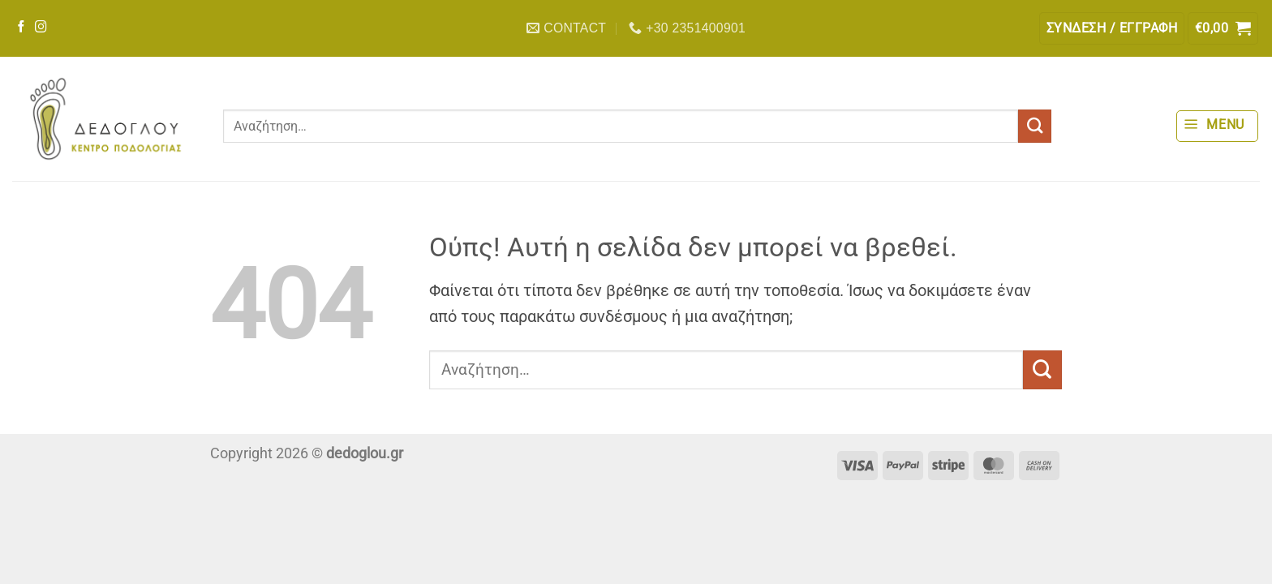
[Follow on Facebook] (21, 27)
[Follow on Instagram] (41, 27)
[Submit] (1034, 126)
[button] (1111, 28)
